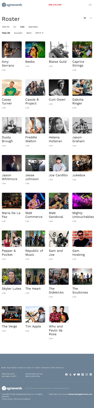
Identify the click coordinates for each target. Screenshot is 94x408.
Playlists (14, 368)
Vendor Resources (57, 368)
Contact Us (22, 368)
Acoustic (18, 33)
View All (5, 27)
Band (29, 33)
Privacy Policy (7, 399)
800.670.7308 (30, 374)
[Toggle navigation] (90, 4)
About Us (30, 368)
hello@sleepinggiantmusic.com (80, 394)
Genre (38, 33)
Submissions (45, 368)
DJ (15, 27)
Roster (3, 368)
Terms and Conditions (22, 399)
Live (22, 27)
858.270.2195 (55, 5)
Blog (8, 368)
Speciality (33, 27)
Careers (37, 368)
